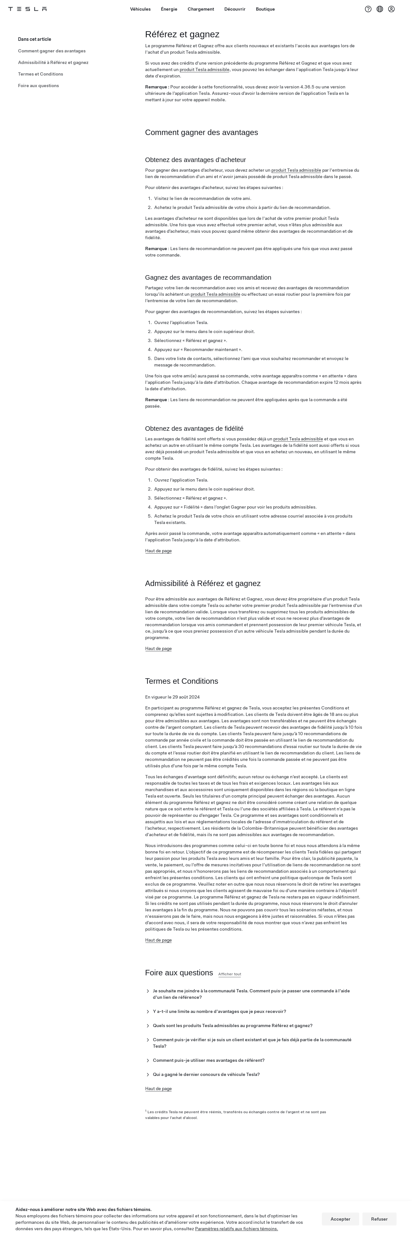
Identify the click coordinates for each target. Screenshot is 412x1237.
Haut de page (158, 555)
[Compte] (391, 9)
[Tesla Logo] (34, 9)
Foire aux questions (38, 83)
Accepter (341, 1219)
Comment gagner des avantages (52, 48)
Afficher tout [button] (240, 985)
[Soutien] (368, 9)
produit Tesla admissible (204, 72)
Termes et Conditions (40, 71)
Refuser (379, 1219)
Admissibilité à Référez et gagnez (53, 59)
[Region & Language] (380, 9)
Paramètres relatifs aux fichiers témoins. (236, 1228)
